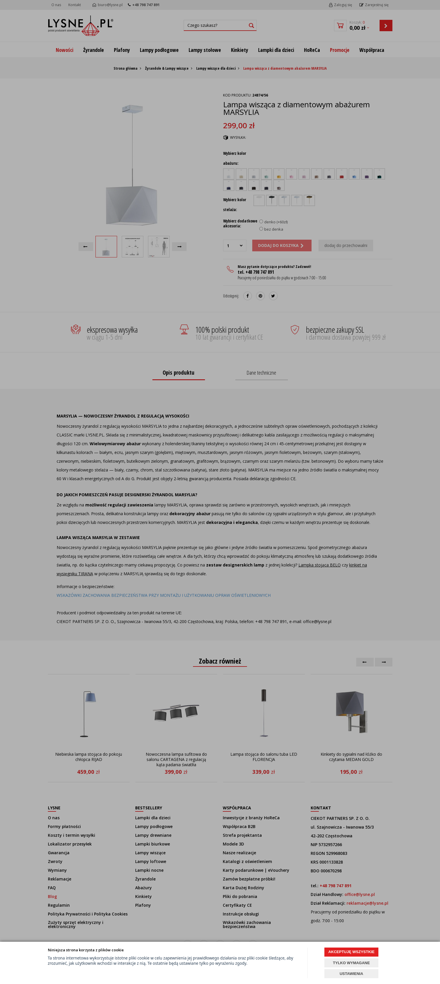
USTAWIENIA (351, 973)
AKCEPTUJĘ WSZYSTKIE (351, 952)
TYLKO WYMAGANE (351, 963)
